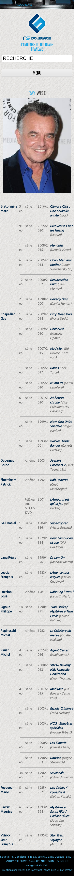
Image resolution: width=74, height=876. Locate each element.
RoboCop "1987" (61, 592)
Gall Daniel (8, 523)
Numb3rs (56, 383)
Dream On (57, 557)
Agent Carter (59, 650)
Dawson (55, 758)
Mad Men (56, 348)
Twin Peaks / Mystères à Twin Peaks (61, 611)
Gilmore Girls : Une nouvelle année (60, 211)
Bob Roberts (58, 480)
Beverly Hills (58, 299)
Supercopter (58, 523)
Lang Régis (8, 557)
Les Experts (58, 743)
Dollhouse (57, 329)
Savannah (56, 773)
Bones (54, 368)
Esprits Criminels (61, 708)
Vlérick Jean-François (7, 839)
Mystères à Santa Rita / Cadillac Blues (59, 811)
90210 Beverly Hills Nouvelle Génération (60, 669)
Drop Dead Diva (61, 314)
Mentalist (56, 245)
